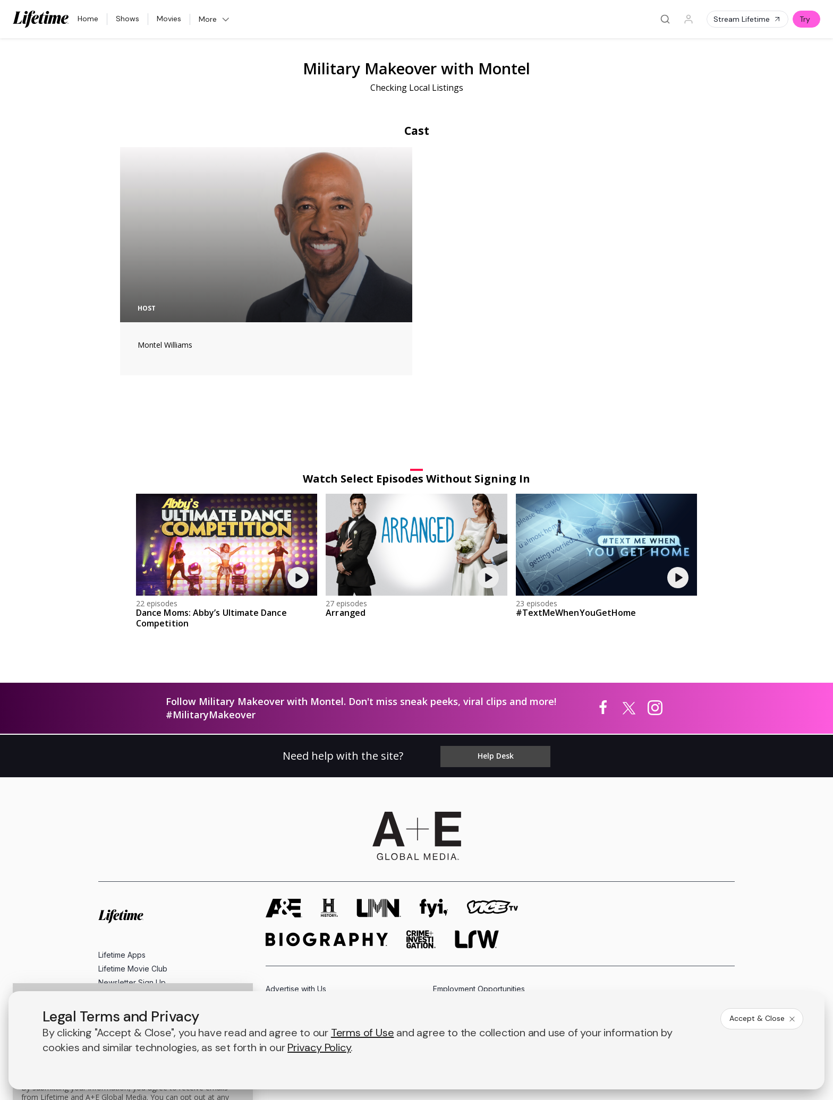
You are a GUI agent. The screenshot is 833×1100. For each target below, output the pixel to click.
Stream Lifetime (747, 19)
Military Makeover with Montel (416, 68)
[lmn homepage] (378, 817)
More (215, 19)
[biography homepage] (327, 848)
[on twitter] (132, 947)
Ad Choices (525, 977)
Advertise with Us (296, 898)
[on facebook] (104, 947)
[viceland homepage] (492, 817)
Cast (416, 130)
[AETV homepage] (284, 817)
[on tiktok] (217, 947)
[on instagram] (189, 947)
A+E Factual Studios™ (302, 914)
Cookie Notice (471, 977)
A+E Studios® (289, 931)
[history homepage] (329, 817)
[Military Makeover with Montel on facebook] (603, 621)
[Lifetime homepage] (120, 825)
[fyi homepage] (434, 817)
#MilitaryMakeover (211, 627)
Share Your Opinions (134, 905)
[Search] (665, 19)
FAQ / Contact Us (128, 919)
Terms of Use (289, 977)
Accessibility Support (469, 914)
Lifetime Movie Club (132, 877)
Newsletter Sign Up (132, 891)
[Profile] (688, 19)
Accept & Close (762, 1018)
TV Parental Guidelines (473, 931)
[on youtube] (161, 947)
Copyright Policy (408, 977)
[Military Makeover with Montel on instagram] (655, 621)
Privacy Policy (346, 977)
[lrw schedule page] (477, 848)
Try (805, 19)
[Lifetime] (41, 19)
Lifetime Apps (122, 864)
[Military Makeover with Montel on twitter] (629, 621)
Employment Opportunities (479, 898)
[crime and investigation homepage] (421, 848)
